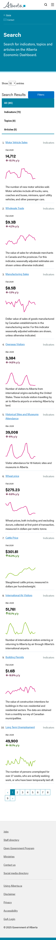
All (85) (8, 103)
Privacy (8, 902)
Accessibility (11, 910)
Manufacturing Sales (17, 274)
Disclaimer (9, 894)
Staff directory (11, 840)
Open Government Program (19, 848)
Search (45, 5)
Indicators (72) (12, 112)
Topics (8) (10, 120)
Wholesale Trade (15, 208)
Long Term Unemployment (20, 727)
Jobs (6, 831)
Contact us (10, 865)
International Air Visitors (19, 595)
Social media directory (16, 873)
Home (8, 15)
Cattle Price (12, 537)
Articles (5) (10, 129)
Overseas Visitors (15, 344)
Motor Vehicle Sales (16, 142)
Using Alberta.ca (13, 885)
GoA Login (9, 919)
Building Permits (15, 657)
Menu (52, 5)
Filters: (41, 94)
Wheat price (12, 476)
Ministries (9, 856)
